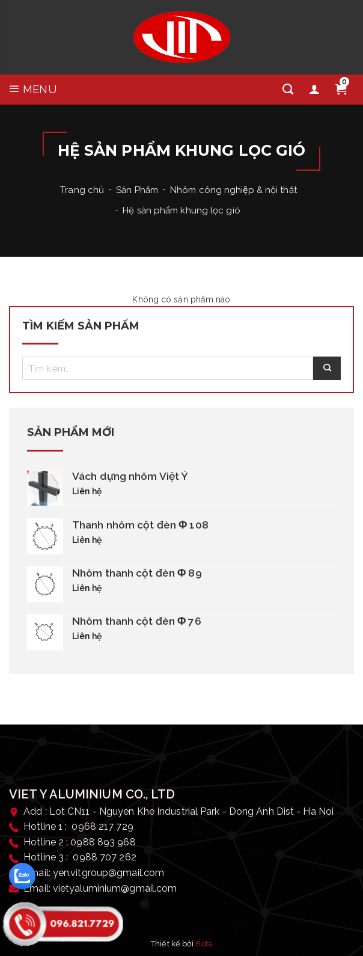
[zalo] (22, 876)
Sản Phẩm (137, 190)
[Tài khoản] (314, 89)
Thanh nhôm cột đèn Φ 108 (140, 525)
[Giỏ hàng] (340, 89)
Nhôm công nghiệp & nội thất (233, 190)
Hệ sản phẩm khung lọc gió (181, 210)
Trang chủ (82, 190)
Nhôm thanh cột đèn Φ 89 (137, 573)
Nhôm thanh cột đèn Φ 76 (136, 621)
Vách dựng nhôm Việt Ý (130, 476)
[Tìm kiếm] (287, 89)
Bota (203, 943)
